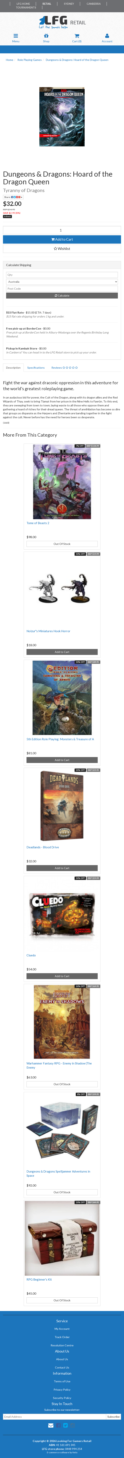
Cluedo (31, 955)
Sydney (69, 3)
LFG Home (23, 3)
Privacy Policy (62, 1389)
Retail (47, 3)
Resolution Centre (62, 1345)
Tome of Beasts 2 (38, 523)
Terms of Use (62, 1381)
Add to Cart (62, 239)
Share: (13, 197)
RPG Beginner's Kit (39, 1279)
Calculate (62, 295)
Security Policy (62, 1398)
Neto (74, 1452)
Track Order (62, 1337)
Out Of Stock (62, 543)
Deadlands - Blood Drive (43, 847)
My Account (62, 1328)
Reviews (64, 367)
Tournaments (26, 7)
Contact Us (62, 1367)
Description (13, 367)
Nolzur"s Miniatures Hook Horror (48, 631)
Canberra (94, 3)
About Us (62, 1359)
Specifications (36, 367)
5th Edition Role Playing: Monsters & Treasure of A (60, 739)
